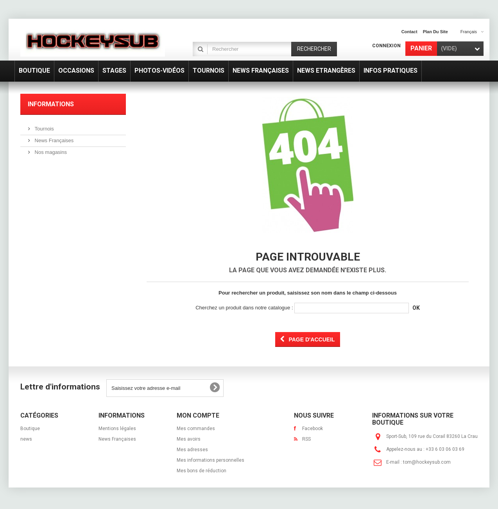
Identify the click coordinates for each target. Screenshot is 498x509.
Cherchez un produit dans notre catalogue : (244, 308)
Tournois (43, 129)
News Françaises (53, 140)
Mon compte (198, 415)
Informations (51, 104)
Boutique (30, 428)
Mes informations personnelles (210, 460)
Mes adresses (192, 449)
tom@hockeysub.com (427, 462)
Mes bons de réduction (201, 470)
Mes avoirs (189, 439)
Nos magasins (50, 152)
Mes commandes (196, 428)
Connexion (386, 45)
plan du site (435, 31)
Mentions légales (117, 428)
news (26, 439)
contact (409, 31)
